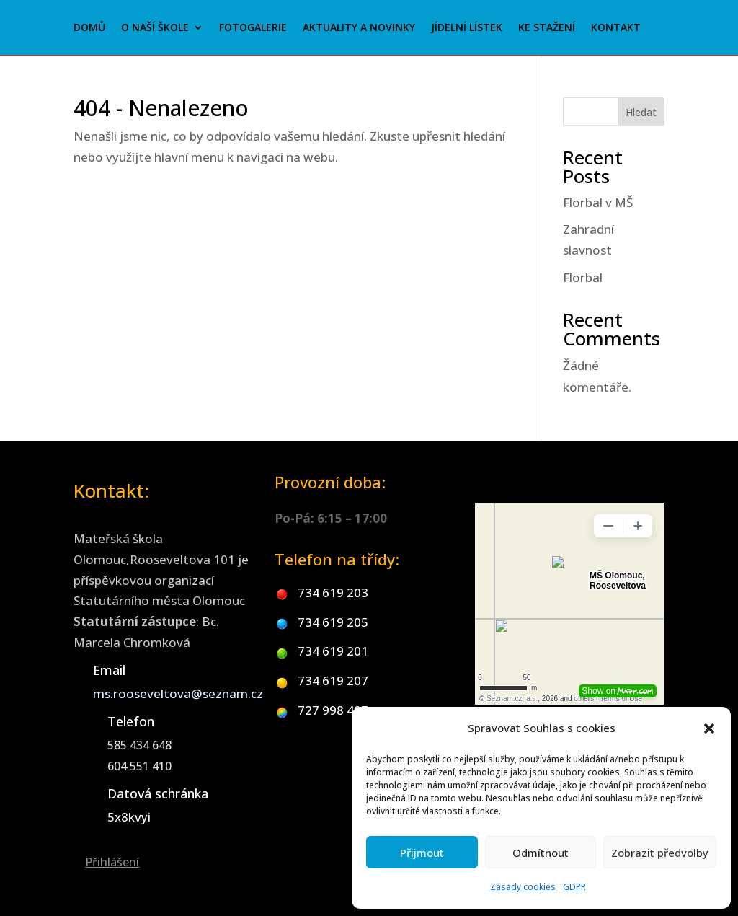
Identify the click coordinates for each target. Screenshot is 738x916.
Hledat (641, 112)
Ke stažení (546, 28)
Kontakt (616, 28)
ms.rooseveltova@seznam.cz (178, 693)
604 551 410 (139, 766)
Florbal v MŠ (598, 202)
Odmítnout (540, 852)
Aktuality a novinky (359, 28)
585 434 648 (139, 745)
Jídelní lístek (466, 28)
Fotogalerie (253, 28)
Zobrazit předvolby (659, 852)
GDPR (574, 887)
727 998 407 (333, 710)
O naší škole (155, 28)
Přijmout (422, 852)
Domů (89, 28)
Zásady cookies (523, 887)
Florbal (583, 277)
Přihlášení (112, 862)
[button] (709, 728)
